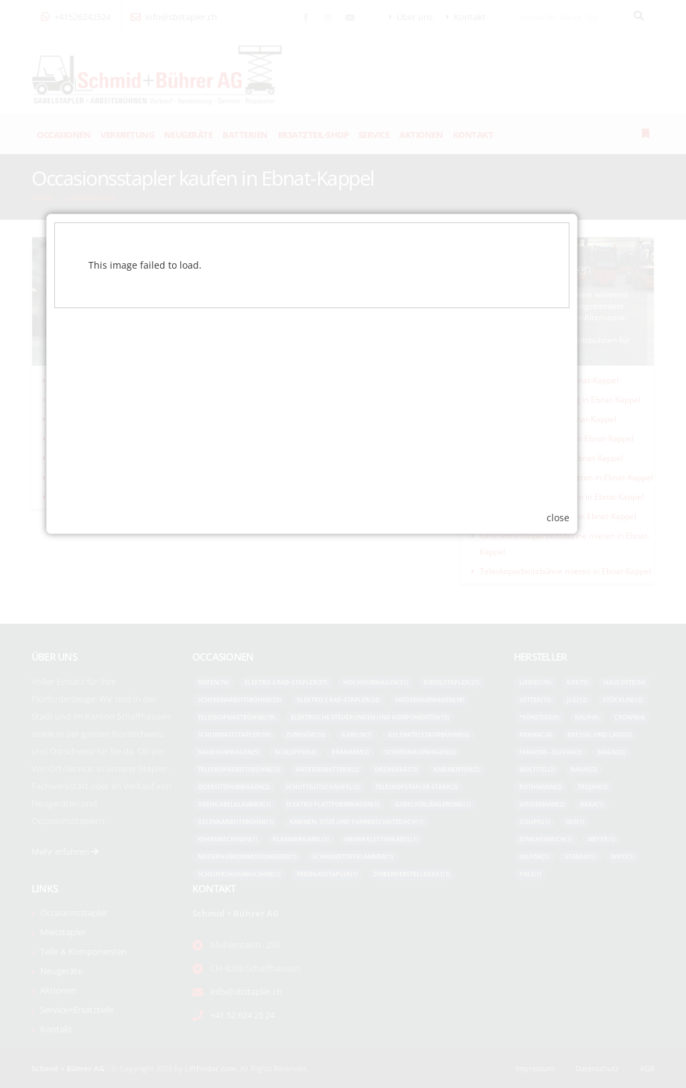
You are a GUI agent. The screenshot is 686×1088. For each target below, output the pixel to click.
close (589, 681)
